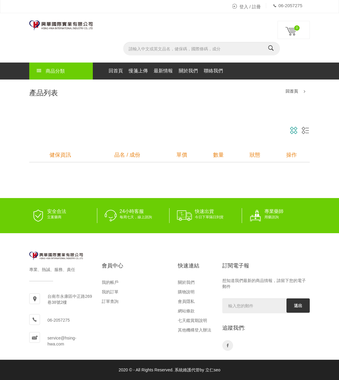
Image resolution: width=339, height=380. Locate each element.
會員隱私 (186, 301)
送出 (298, 305)
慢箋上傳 (138, 70)
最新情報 (163, 70)
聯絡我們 (213, 70)
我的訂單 (110, 291)
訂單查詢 (110, 301)
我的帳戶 (110, 282)
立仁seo (213, 369)
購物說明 (186, 291)
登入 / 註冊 (246, 6)
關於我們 (188, 70)
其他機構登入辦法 (194, 330)
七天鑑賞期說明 (192, 320)
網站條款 (186, 311)
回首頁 (116, 70)
